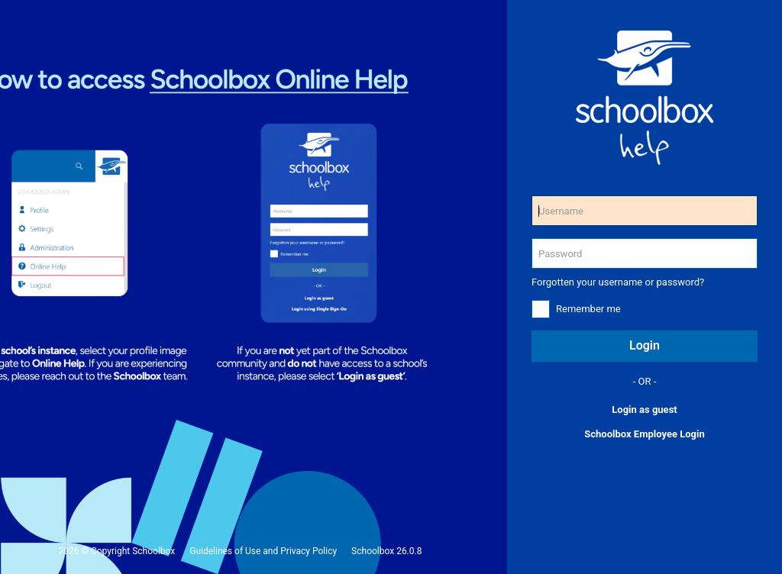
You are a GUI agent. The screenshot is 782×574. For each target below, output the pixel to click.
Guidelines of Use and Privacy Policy (263, 551)
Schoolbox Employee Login (644, 434)
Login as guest (644, 409)
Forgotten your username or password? (618, 282)
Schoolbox (153, 551)
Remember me (588, 308)
